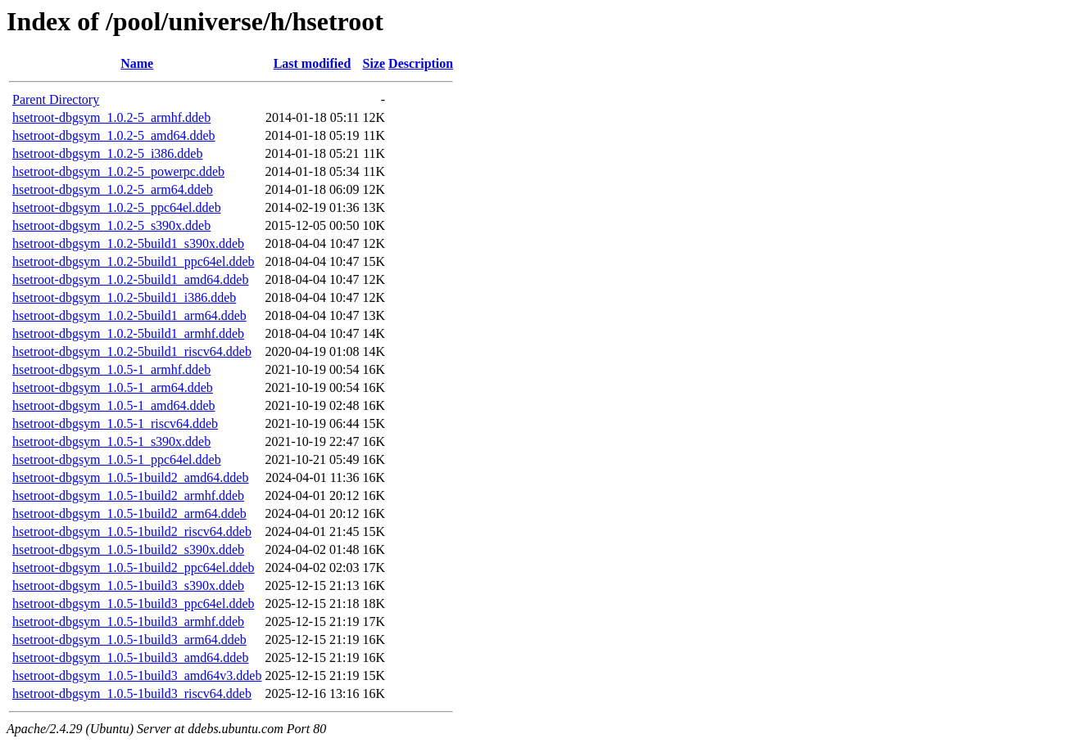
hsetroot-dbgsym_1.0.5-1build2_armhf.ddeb (128, 495)
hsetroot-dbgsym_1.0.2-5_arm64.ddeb (112, 189)
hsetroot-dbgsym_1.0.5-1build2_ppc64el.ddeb (133, 567)
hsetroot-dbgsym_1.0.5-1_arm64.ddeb (112, 387)
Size (374, 63)
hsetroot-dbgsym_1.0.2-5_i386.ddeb (107, 153)
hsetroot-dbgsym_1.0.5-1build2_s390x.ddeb (128, 549)
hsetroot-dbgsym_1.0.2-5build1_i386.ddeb (124, 297)
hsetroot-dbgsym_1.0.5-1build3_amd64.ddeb (130, 657)
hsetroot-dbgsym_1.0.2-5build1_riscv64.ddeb (131, 351)
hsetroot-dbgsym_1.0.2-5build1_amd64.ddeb (130, 279)
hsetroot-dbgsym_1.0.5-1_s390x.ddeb (111, 441)
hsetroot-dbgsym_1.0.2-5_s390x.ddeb (111, 225)
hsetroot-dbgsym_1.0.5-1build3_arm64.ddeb (129, 639)
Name (136, 63)
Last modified (312, 63)
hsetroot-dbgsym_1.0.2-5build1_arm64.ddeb (129, 315)
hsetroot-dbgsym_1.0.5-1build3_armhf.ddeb (128, 621)
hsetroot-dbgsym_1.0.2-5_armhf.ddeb (111, 117)
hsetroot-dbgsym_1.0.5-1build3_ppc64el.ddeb (133, 603)
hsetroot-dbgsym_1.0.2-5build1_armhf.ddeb (128, 333)
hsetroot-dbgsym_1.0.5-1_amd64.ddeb (113, 405)
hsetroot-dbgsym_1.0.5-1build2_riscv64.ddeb (131, 531)
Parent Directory (55, 99)
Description (420, 63)
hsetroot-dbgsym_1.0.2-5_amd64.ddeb (113, 135)
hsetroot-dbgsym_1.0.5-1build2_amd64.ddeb (130, 477)
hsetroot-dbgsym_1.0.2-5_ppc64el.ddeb (116, 207)
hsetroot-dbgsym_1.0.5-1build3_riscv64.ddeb (131, 693)
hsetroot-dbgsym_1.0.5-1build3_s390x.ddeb (128, 585)
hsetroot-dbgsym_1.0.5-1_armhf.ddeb (111, 369)
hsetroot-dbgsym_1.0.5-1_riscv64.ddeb (115, 423)
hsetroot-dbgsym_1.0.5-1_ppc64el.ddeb (116, 459)
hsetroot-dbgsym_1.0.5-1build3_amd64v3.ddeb (136, 675)
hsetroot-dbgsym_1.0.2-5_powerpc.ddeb (118, 171)
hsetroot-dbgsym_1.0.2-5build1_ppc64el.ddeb (133, 261)
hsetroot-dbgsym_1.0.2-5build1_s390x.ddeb (128, 243)
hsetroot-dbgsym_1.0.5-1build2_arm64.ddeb (129, 513)
